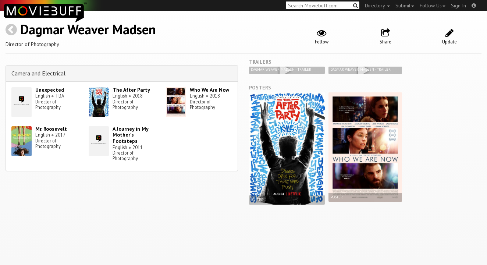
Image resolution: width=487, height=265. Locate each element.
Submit (404, 5)
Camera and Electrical (38, 73)
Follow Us (432, 5)
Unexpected (49, 89)
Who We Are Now (209, 89)
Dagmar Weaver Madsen (88, 29)
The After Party (131, 89)
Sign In (458, 5)
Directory (377, 5)
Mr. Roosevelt (51, 129)
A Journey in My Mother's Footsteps (130, 135)
